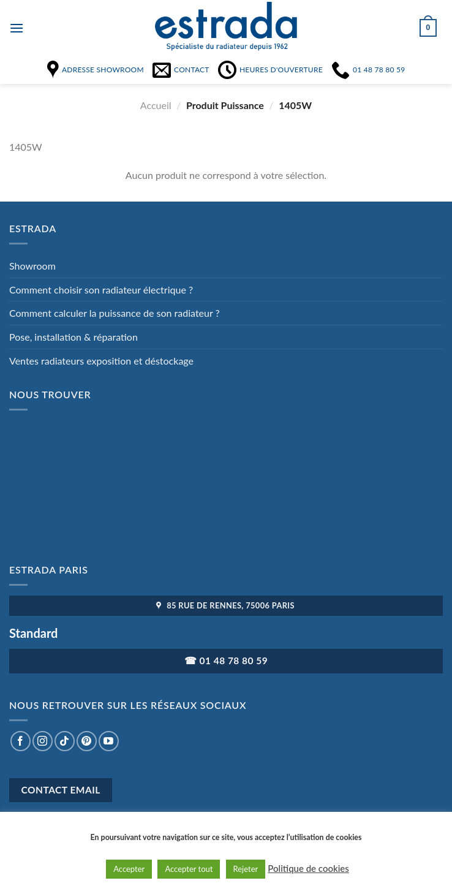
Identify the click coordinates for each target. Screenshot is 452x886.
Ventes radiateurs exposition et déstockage (101, 360)
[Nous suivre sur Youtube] (109, 741)
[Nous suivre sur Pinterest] (87, 741)
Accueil (155, 105)
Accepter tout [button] (189, 869)
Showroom (32, 265)
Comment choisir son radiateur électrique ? (101, 289)
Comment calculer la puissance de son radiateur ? (114, 313)
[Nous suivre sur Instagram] (42, 741)
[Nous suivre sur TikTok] (65, 741)
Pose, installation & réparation (73, 337)
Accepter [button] (129, 869)
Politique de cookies (308, 868)
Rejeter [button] (245, 869)
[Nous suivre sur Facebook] (20, 741)
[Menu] (16, 28)
